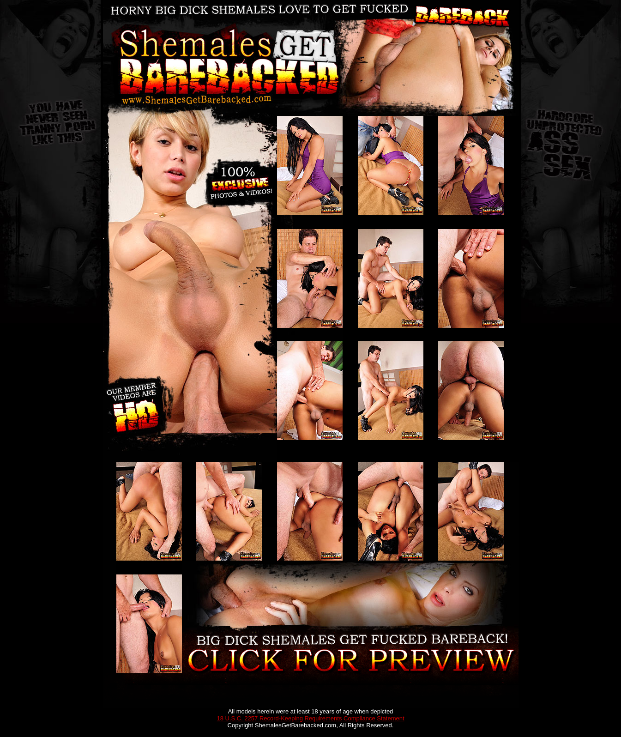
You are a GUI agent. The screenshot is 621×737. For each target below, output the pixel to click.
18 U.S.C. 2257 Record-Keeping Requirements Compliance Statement (310, 718)
